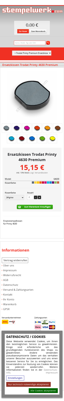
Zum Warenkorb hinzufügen (37, 207)
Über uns (8, 265)
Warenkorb (9, 304)
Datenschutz (10, 285)
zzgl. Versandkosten (39, 172)
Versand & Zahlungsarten (18, 289)
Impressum (52, 372)
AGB (5, 280)
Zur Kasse (23, 31)
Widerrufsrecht (12, 275)
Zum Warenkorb (38, 31)
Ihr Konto (8, 299)
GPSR (6, 309)
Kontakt (7, 294)
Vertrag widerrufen (15, 260)
